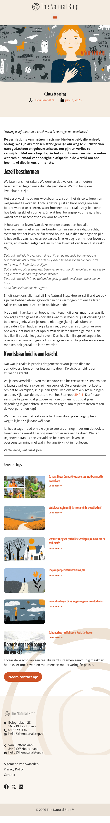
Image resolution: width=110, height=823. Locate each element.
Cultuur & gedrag (55, 94)
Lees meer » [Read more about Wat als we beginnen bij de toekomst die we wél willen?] (55, 512)
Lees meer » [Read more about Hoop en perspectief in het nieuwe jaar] (55, 575)
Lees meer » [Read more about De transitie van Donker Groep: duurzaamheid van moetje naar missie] (55, 485)
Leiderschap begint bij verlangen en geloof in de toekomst (76, 601)
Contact (9, 782)
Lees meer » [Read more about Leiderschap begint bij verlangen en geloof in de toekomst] (55, 606)
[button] (55, 17)
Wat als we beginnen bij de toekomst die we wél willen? (75, 508)
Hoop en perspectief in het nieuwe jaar (67, 570)
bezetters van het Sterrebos (54, 395)
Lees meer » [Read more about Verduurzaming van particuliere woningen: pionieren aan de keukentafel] (55, 548)
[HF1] (79, 395)
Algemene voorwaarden (21, 771)
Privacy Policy (14, 776)
